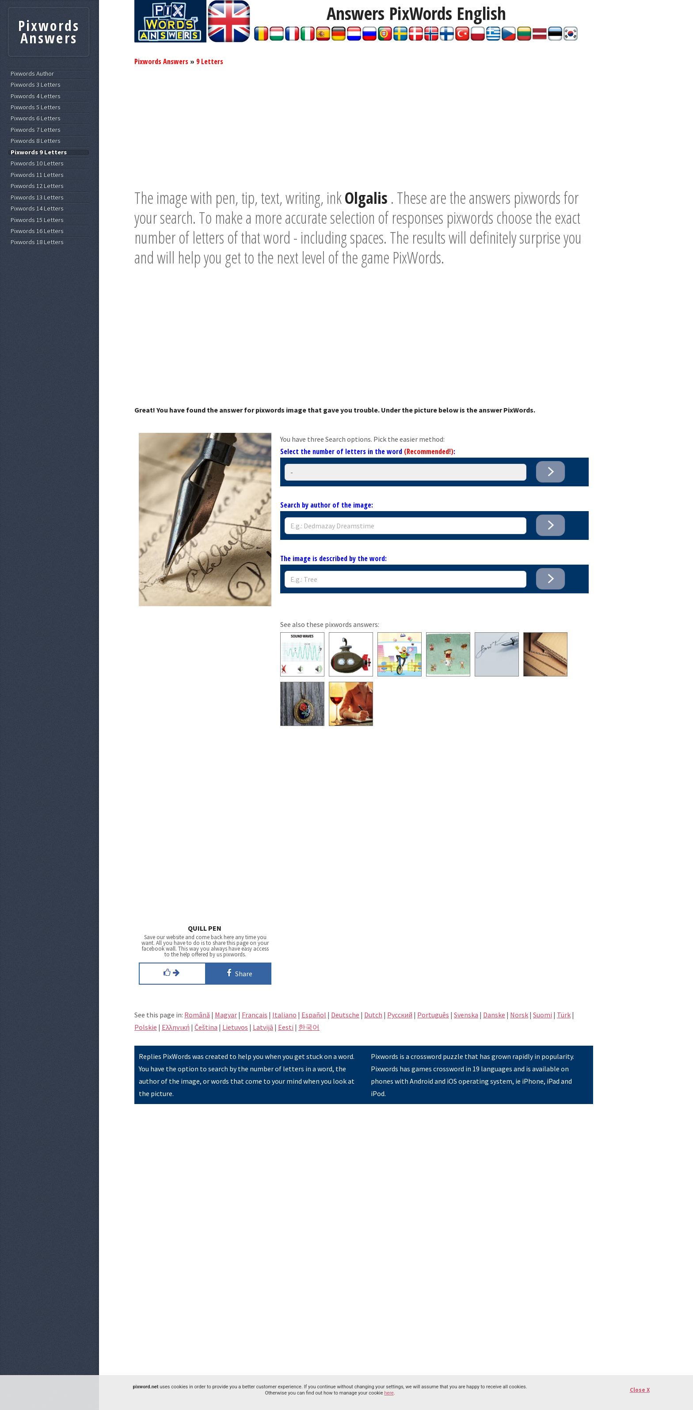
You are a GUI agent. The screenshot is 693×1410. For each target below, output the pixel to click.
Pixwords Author (32, 73)
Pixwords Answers (161, 61)
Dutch (373, 1014)
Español (313, 1014)
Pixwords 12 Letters (37, 186)
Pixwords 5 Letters (36, 107)
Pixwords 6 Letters (36, 118)
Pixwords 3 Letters (36, 85)
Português (433, 1014)
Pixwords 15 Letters (37, 220)
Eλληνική (176, 1027)
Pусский (399, 1014)
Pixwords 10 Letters (37, 163)
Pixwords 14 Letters (37, 208)
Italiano (284, 1014)
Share (238, 972)
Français (254, 1014)
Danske (494, 1014)
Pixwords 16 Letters (37, 231)
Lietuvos (235, 1027)
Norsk (519, 1014)
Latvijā (263, 1027)
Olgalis (366, 198)
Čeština (205, 1027)
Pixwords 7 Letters (36, 130)
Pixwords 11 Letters (37, 175)
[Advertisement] (363, 126)
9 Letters (209, 61)
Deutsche (345, 1014)
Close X (640, 1390)
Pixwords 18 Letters (37, 242)
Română (197, 1014)
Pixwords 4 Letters (36, 96)
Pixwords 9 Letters (39, 152)
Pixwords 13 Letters (37, 197)
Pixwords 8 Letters (36, 141)
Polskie (145, 1027)
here (388, 1393)
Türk (564, 1014)
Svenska (466, 1014)
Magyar (226, 1014)
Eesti (285, 1027)
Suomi (542, 1014)
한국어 (309, 1027)
